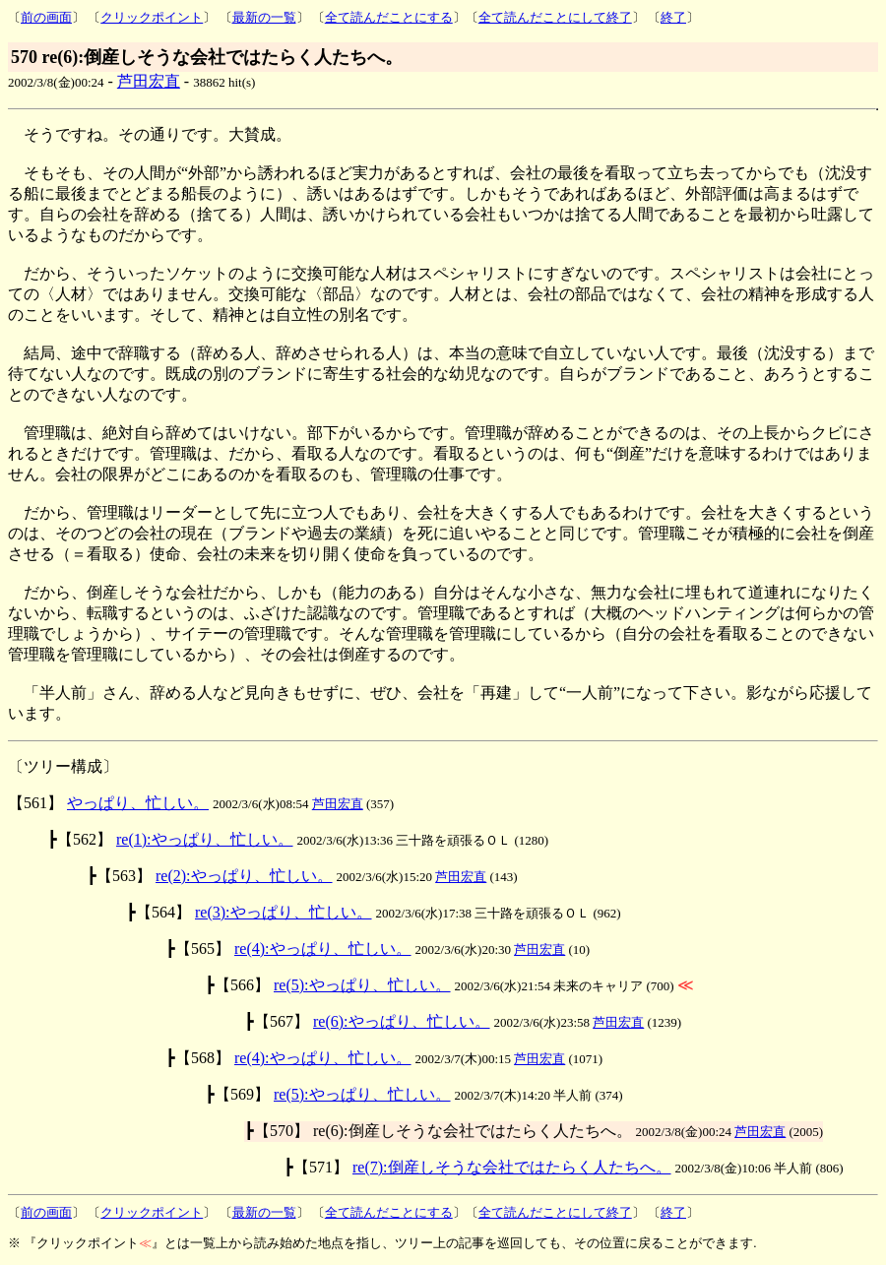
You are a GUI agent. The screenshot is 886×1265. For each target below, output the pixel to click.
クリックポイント (151, 17)
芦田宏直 (148, 81)
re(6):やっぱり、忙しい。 (401, 1021)
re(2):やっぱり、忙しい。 (244, 875)
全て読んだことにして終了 (555, 17)
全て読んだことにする (389, 17)
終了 (673, 17)
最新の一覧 (264, 17)
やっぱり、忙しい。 (138, 802)
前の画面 (46, 17)
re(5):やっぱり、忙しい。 (362, 985)
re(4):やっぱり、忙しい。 (322, 948)
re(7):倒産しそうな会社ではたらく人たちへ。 (511, 1167)
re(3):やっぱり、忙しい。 (283, 912)
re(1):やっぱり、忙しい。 (204, 839)
